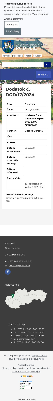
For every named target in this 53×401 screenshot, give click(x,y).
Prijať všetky (12, 31)
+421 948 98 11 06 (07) (20, 261)
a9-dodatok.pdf (33, 183)
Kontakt (6, 56)
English (28, 56)
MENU (43, 74)
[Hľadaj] (23, 64)
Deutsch (37, 56)
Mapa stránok (39, 355)
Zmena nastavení (13, 18)
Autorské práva (26, 365)
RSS (11, 358)
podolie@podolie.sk (19, 265)
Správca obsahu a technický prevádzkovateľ (26, 368)
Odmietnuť (11, 24)
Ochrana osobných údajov (26, 371)
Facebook (18, 56)
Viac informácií (40, 14)
